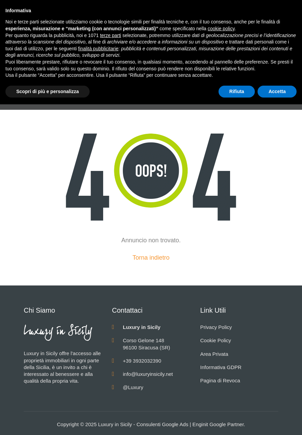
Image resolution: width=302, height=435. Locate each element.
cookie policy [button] (221, 28)
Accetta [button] (277, 91)
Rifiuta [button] (236, 91)
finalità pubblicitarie (98, 48)
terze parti (110, 35)
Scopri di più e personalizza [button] (47, 91)
